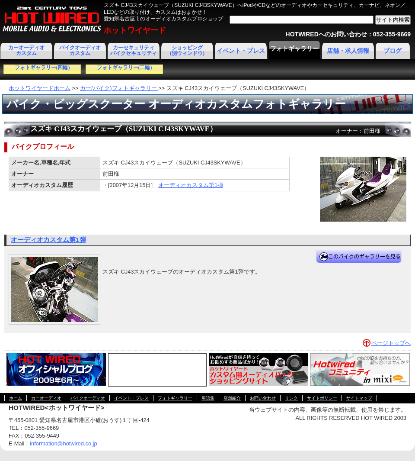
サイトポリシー (322, 398)
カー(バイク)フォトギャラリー (119, 88)
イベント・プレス (241, 51)
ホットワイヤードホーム (39, 88)
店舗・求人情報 (348, 51)
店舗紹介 (232, 398)
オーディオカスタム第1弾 (190, 185)
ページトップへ (391, 343)
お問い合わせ (263, 398)
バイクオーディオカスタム (80, 50)
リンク (291, 398)
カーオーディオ (46, 398)
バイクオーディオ (87, 398)
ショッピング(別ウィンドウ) (187, 50)
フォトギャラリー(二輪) (124, 67)
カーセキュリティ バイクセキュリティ (133, 50)
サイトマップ (359, 398)
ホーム (15, 398)
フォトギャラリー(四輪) (42, 67)
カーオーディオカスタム (26, 50)
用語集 (207, 398)
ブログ (392, 51)
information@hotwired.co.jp (63, 443)
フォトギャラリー (294, 48)
